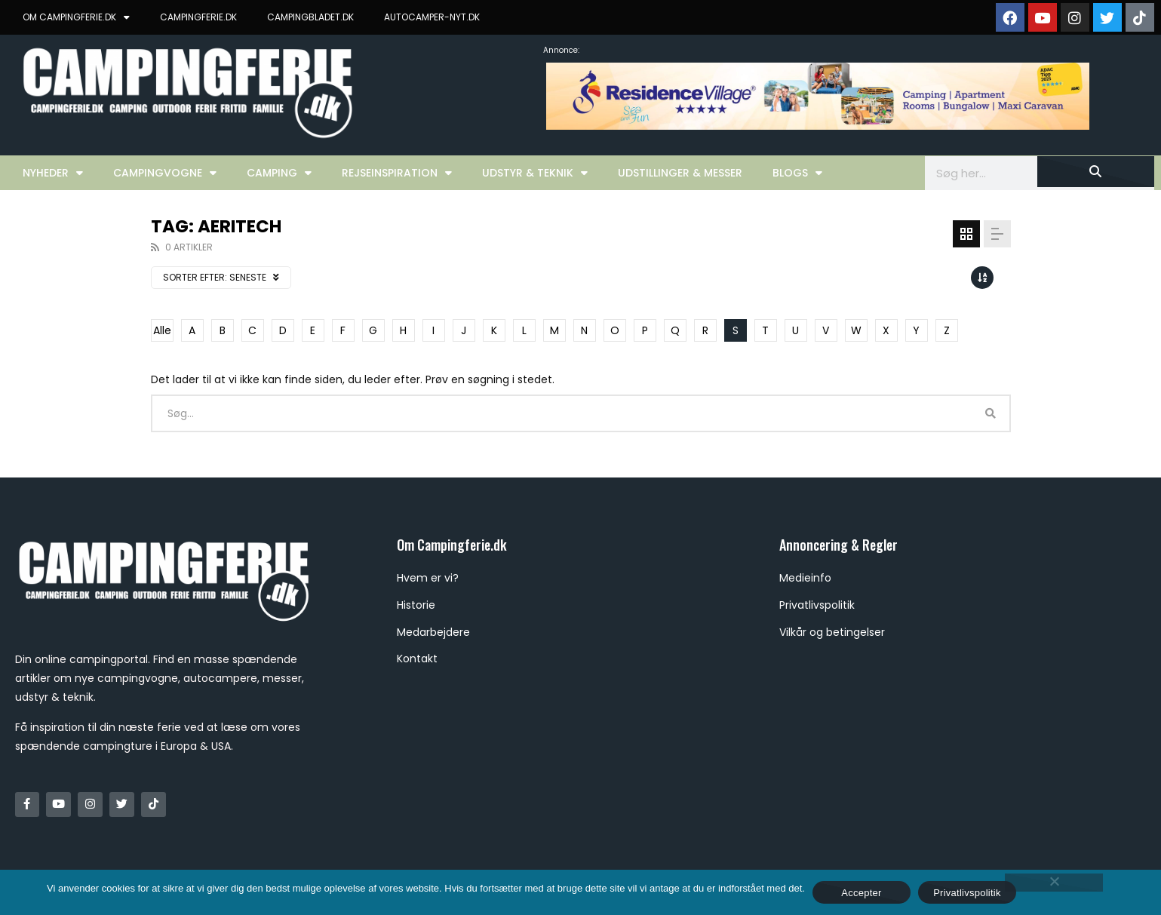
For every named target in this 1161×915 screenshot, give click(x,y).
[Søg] (1095, 171)
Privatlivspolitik (967, 892)
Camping (279, 173)
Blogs (797, 173)
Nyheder (53, 173)
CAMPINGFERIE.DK (198, 17)
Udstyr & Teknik (535, 173)
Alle (162, 330)
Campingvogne (165, 173)
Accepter (861, 892)
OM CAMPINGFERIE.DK (76, 17)
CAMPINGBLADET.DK (310, 17)
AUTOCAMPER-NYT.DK (432, 17)
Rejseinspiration (397, 173)
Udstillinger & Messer (680, 172)
